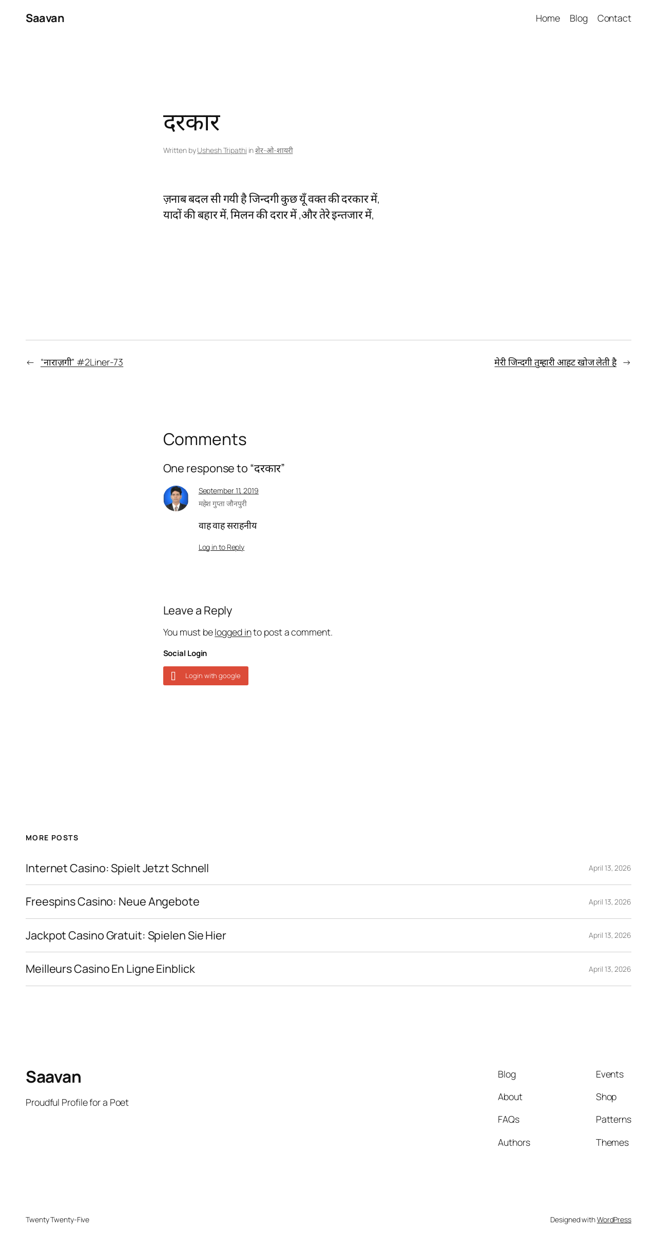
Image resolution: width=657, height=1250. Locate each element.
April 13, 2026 (610, 868)
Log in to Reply (222, 547)
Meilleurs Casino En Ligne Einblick (110, 969)
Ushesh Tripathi (222, 150)
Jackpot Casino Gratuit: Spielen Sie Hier (126, 935)
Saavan (45, 18)
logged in (233, 632)
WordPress (614, 1219)
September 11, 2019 (229, 490)
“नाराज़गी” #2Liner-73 (82, 362)
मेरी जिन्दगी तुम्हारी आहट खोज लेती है (555, 362)
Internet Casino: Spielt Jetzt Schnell (117, 868)
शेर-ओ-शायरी (274, 150)
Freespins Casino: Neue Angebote (113, 901)
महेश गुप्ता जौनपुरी (223, 503)
